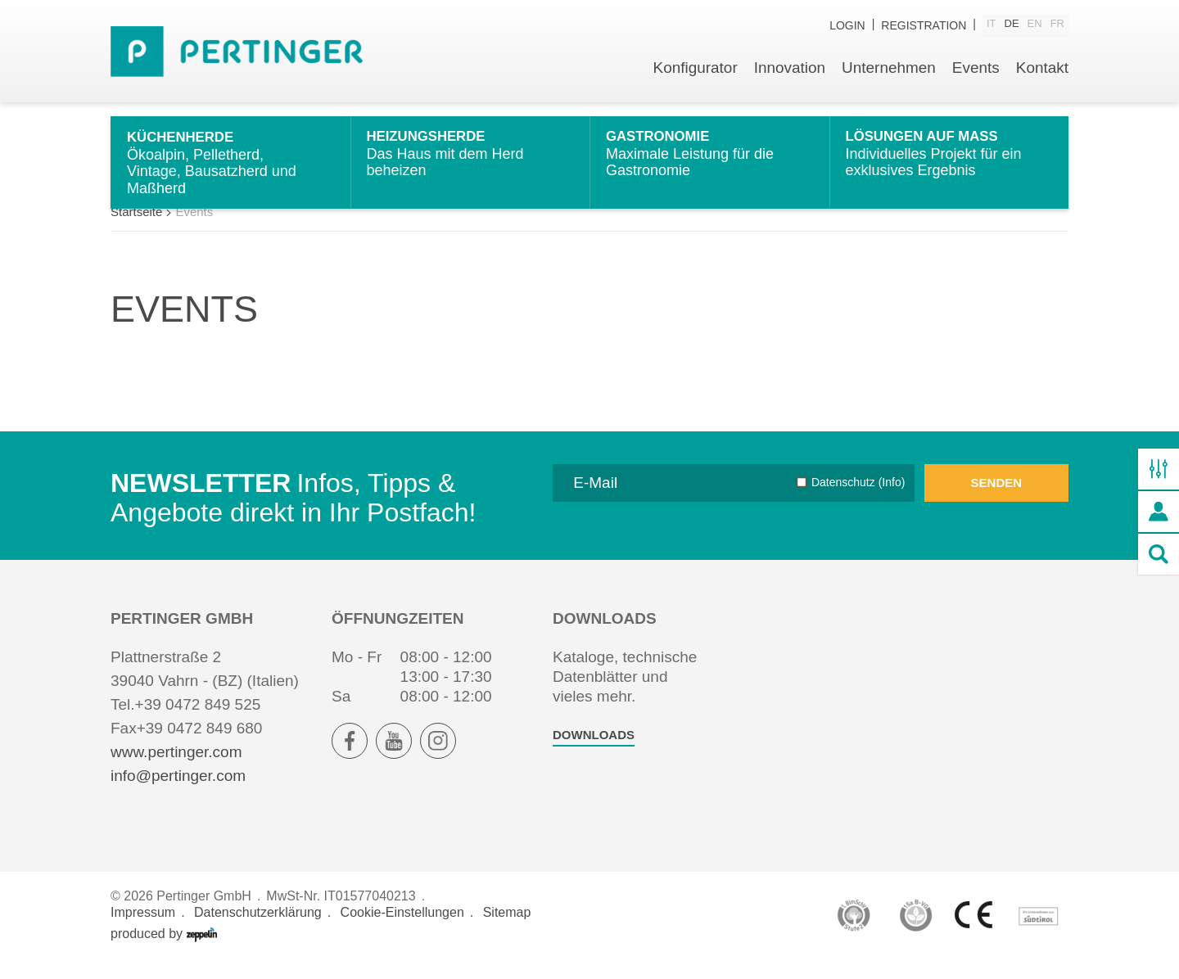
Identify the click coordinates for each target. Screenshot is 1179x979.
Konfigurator (694, 71)
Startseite (136, 230)
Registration (923, 26)
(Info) (890, 501)
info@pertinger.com (178, 794)
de (1012, 26)
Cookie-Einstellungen (402, 931)
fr (1057, 26)
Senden (997, 501)
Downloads (594, 753)
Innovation (789, 71)
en (1035, 26)
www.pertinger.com (176, 770)
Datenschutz (858, 501)
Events (975, 71)
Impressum (143, 931)
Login (847, 26)
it (991, 26)
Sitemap (507, 931)
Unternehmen (888, 71)
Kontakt (1042, 71)
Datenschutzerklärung (258, 931)
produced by (164, 952)
